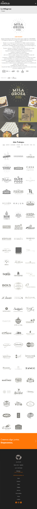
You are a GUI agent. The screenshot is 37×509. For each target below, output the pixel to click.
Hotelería (18, 144)
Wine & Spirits (26, 144)
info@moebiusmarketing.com (18, 475)
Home (18, 478)
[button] (35, 3)
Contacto (18, 499)
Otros (31, 144)
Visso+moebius (18, 493)
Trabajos (18, 487)
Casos (18, 484)
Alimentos (7, 144)
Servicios (18, 490)
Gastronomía (12, 144)
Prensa (18, 496)
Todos (4, 144)
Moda (22, 144)
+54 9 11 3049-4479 (18, 472)
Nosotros (18, 481)
